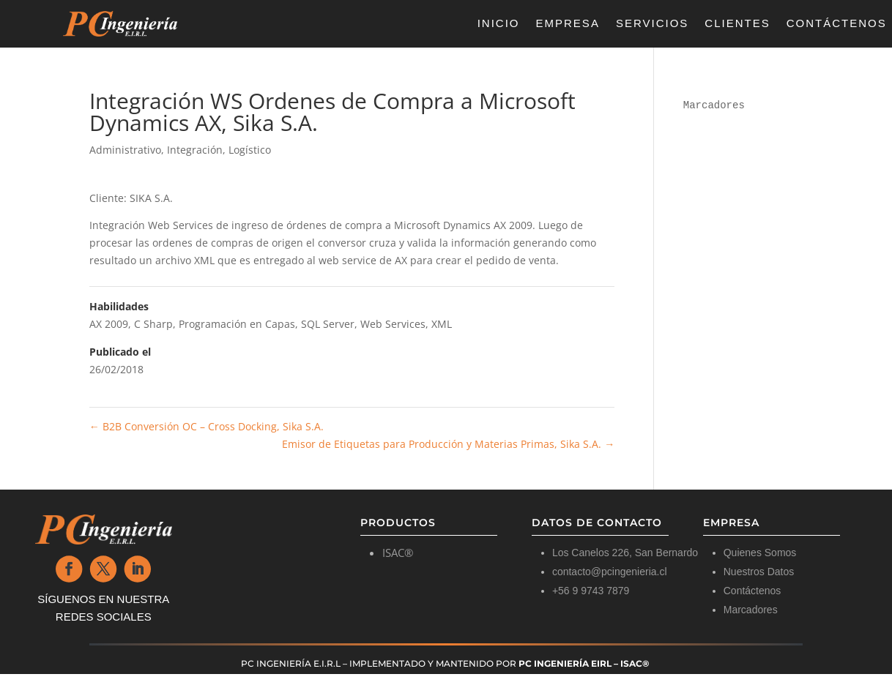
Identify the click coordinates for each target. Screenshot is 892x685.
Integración (195, 150)
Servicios (652, 23)
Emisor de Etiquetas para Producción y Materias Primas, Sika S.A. (448, 444)
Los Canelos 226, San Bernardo (625, 552)
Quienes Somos (760, 552)
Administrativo (125, 150)
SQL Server (327, 324)
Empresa (568, 23)
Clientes (737, 23)
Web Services (392, 324)
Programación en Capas (237, 324)
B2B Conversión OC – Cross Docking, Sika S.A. (206, 426)
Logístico (249, 150)
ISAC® (397, 552)
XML (441, 324)
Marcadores (714, 105)
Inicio (498, 23)
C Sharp (153, 324)
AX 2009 (108, 324)
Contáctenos (837, 23)
